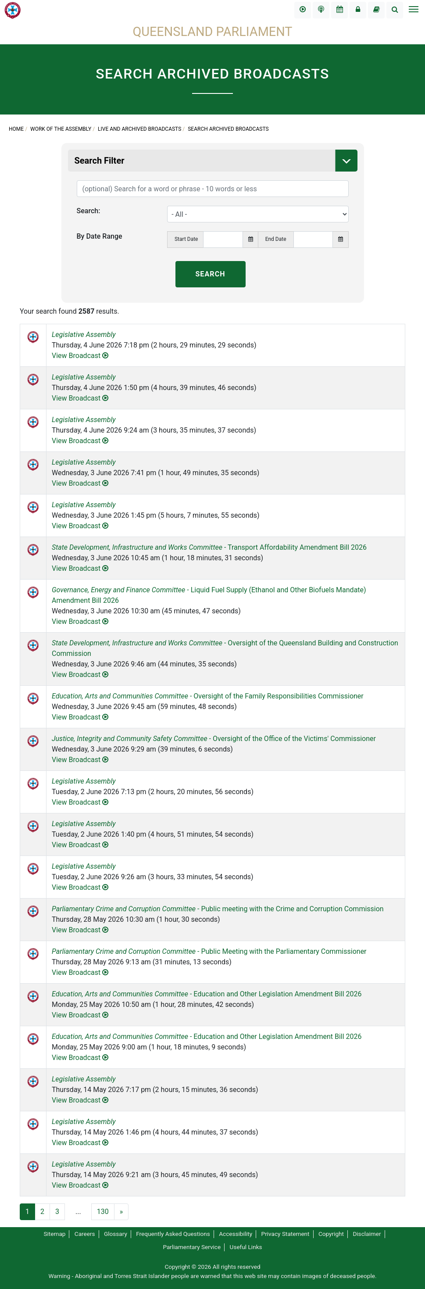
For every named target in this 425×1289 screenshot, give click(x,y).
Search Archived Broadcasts (228, 129)
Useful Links (246, 1246)
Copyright (331, 1233)
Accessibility (235, 1233)
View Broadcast (80, 355)
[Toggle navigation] (413, 10)
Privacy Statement (285, 1233)
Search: (88, 211)
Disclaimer (367, 1233)
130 (103, 1211)
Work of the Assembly (60, 129)
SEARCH (210, 274)
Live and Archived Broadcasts (139, 129)
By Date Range (99, 236)
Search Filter (216, 161)
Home (16, 129)
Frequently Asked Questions (173, 1233)
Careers (85, 1233)
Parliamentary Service (192, 1246)
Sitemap (54, 1233)
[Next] (121, 1211)
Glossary (115, 1233)
